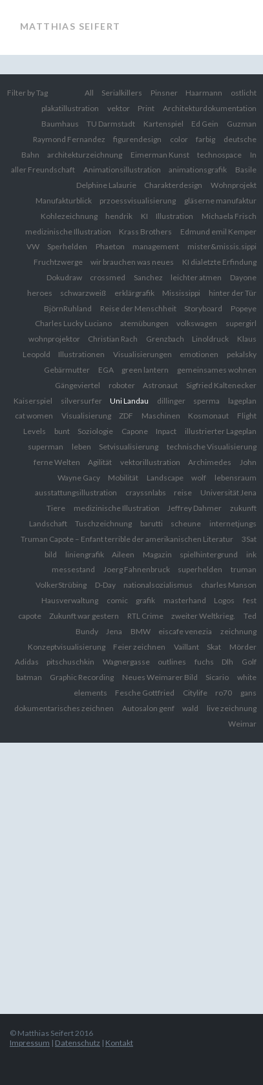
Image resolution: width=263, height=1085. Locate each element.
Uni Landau (129, 401)
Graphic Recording (82, 677)
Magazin (157, 554)
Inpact (166, 431)
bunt (62, 431)
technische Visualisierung (212, 446)
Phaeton (110, 246)
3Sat (249, 539)
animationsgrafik (198, 169)
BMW (141, 631)
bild (51, 554)
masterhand (184, 600)
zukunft (243, 508)
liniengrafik (84, 554)
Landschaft (48, 523)
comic (117, 600)
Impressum (30, 1043)
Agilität (100, 462)
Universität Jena (228, 492)
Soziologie (95, 431)
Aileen (123, 554)
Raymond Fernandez (69, 139)
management (155, 246)
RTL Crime (145, 616)
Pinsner (164, 93)
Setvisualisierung (128, 446)
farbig (205, 139)
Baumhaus (60, 124)
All (89, 93)
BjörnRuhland (68, 308)
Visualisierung (86, 415)
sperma (206, 401)
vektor (118, 108)
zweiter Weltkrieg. (203, 616)
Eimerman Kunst (160, 155)
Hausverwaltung (69, 600)
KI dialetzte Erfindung (219, 262)
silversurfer (81, 401)
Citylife (195, 693)
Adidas (27, 661)
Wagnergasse (126, 661)
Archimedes (209, 462)
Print (146, 108)
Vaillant (186, 647)
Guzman (242, 124)
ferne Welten (57, 462)
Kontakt (119, 1043)
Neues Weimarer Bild (160, 677)
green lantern (145, 370)
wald (190, 708)
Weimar (242, 723)
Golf (249, 661)
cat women (34, 415)
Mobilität (123, 477)
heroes (39, 293)
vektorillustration (150, 462)
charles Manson (229, 585)
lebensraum (236, 477)
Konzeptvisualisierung (66, 647)
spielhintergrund (209, 554)
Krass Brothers (145, 231)
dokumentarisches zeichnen (64, 708)
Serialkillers (121, 93)
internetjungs (233, 523)
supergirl (241, 323)
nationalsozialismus (158, 585)
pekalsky (242, 354)
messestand (73, 569)
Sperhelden (67, 246)
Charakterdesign (173, 185)
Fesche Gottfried (144, 693)
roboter (122, 385)
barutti (151, 523)
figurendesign (137, 139)
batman (29, 677)
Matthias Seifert (70, 26)
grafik (145, 600)
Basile (246, 169)
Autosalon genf (148, 708)
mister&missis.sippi (222, 246)
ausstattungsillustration (76, 492)
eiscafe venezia (185, 631)
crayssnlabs (145, 492)
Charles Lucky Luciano (73, 323)
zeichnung (238, 631)
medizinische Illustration (117, 508)
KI (144, 216)
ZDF (126, 415)
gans (248, 693)
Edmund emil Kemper (218, 231)
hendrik (118, 216)
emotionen (199, 354)
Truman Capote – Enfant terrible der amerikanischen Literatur (127, 539)
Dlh (227, 661)
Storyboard (203, 308)
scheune (186, 523)
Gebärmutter (67, 370)
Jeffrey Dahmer (194, 508)
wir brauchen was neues (132, 262)
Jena (114, 631)
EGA (106, 370)
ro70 (223, 693)
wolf (198, 477)
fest (250, 600)
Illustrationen (81, 354)
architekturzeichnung (84, 155)
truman (244, 569)
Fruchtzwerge (58, 262)
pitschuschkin (70, 661)
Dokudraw (64, 277)
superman (45, 446)
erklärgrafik (134, 293)
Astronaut (160, 385)
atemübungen (144, 323)
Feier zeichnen (139, 647)
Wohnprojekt (234, 185)
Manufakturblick (64, 200)
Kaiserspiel (33, 401)
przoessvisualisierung (138, 200)
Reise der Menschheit (138, 308)
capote (29, 616)
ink (251, 554)
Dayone (243, 277)
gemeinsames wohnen (217, 370)
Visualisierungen (142, 354)
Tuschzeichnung (103, 523)
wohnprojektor (54, 339)
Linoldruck (210, 339)
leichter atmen (196, 277)
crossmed (107, 277)
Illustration (174, 216)
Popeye (244, 308)
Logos (224, 600)
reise (183, 492)
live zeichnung (232, 708)
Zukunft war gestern (84, 616)
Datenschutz (77, 1043)
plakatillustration (70, 108)
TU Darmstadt (111, 124)
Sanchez (148, 277)
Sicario (217, 677)
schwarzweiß (83, 293)
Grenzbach (165, 339)
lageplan (242, 401)
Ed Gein (204, 124)
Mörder (243, 647)
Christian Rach (113, 339)
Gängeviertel (77, 385)
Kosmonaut (208, 415)
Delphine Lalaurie (106, 185)
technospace (219, 155)
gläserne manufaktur (220, 200)
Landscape (165, 477)
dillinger (171, 401)
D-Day (105, 585)
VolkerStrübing (61, 585)
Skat (214, 647)
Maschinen (161, 415)
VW (32, 246)
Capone (134, 431)
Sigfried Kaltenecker (221, 385)
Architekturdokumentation (210, 108)
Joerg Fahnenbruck (136, 569)
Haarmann (203, 93)
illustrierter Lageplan (221, 431)
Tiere (56, 508)
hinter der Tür (233, 293)
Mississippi (181, 293)
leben (81, 446)
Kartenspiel (163, 124)
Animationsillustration (122, 169)
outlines (172, 661)
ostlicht (244, 93)
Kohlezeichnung (69, 216)
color (179, 139)
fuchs (204, 661)
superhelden (200, 569)
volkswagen (196, 323)
